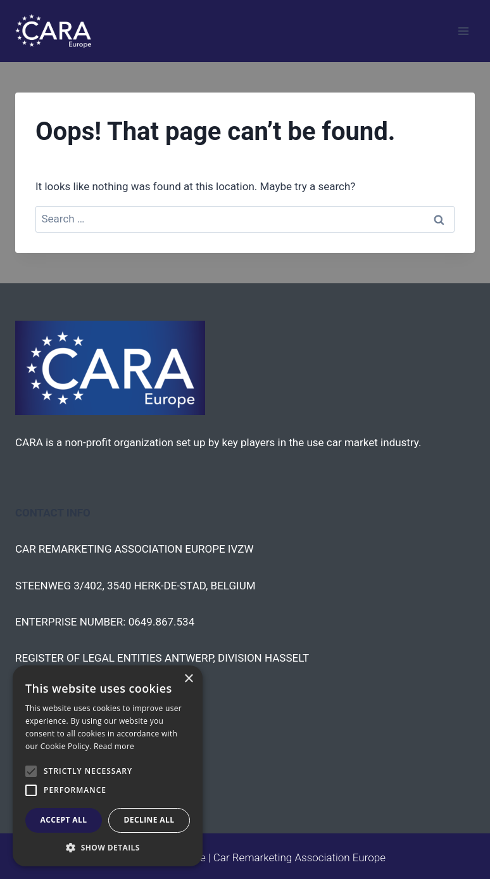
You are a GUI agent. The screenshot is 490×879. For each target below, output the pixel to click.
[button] (107, 847)
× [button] (188, 679)
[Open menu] (463, 31)
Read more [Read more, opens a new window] (114, 746)
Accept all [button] (64, 819)
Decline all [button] (149, 819)
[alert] (108, 765)
